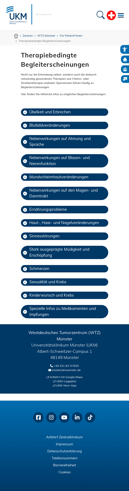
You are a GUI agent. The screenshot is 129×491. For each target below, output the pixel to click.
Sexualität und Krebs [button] (44, 282)
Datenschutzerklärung (64, 451)
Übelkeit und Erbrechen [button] (47, 112)
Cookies (64, 472)
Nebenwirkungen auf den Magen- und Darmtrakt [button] (60, 194)
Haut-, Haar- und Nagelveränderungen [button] (61, 223)
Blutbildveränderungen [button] (46, 126)
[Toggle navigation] (121, 15)
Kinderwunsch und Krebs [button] (48, 296)
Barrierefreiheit (64, 465)
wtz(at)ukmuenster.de (66, 370)
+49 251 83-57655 (66, 366)
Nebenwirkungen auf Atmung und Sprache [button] (57, 142)
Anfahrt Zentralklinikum (64, 437)
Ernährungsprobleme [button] (45, 210)
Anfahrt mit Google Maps (66, 377)
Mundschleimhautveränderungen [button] (55, 177)
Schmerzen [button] (36, 269)
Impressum (64, 444)
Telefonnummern (65, 458)
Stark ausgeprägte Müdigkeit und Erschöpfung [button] (56, 253)
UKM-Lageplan (66, 381)
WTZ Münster (44, 15)
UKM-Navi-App (66, 385)
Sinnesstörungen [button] (41, 236)
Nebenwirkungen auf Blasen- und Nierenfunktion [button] (56, 161)
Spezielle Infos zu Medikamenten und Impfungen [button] (59, 312)
